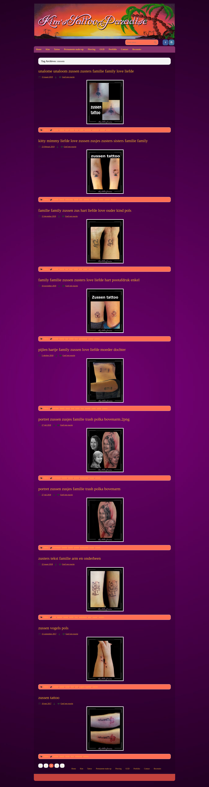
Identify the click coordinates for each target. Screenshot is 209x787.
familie (56, 130)
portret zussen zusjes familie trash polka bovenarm (79, 489)
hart (66, 269)
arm (54, 617)
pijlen (99, 408)
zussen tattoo (48, 697)
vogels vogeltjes (85, 687)
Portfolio (113, 49)
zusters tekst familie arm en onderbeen (69, 558)
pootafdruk (83, 339)
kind (67, 130)
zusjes (92, 478)
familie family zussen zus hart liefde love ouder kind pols (84, 210)
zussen (102, 130)
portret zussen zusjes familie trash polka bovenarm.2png (83, 419)
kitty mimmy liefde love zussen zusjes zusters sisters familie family (93, 140)
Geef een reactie (68, 77)
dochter (56, 408)
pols (76, 687)
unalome (88, 130)
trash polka (84, 478)
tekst (90, 617)
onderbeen (83, 617)
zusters (108, 130)
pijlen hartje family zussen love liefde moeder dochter (82, 349)
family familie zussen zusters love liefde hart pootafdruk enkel (89, 280)
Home (38, 49)
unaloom (95, 130)
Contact (124, 49)
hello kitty (69, 199)
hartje (68, 408)
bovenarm (57, 478)
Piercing (91, 49)
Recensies (136, 49)
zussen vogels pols (53, 628)
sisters (101, 199)
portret (76, 478)
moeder (88, 408)
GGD (102, 49)
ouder (81, 130)
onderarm (94, 199)
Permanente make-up (74, 49)
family (62, 130)
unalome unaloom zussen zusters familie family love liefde (86, 71)
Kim (48, 49)
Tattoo (57, 49)
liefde (72, 130)
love (77, 130)
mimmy (87, 199)
